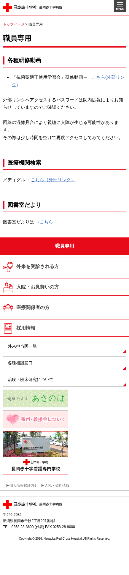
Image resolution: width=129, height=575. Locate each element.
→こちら (44, 221)
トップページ (13, 24)
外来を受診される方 (37, 266)
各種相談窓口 (20, 362)
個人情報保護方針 (23, 485)
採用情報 (25, 327)
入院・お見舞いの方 (37, 286)
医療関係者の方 (33, 307)
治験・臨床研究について (30, 379)
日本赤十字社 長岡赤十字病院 (32, 7)
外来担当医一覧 (22, 346)
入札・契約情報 (56, 485)
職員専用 (64, 245)
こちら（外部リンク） (53, 179)
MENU (120, 6)
